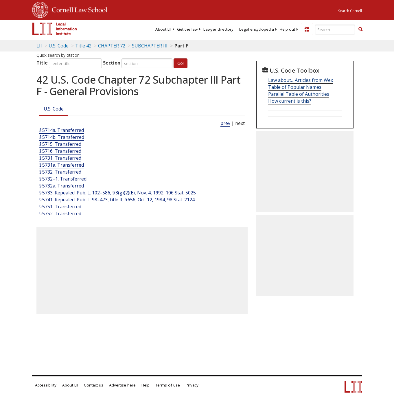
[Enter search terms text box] (335, 29)
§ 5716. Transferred (60, 151)
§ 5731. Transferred (60, 158)
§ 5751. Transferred (60, 206)
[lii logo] (54, 29)
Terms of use (167, 385)
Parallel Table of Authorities (298, 94)
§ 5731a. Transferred (61, 165)
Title (42, 63)
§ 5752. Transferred (60, 213)
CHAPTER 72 (111, 46)
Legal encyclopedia (256, 29)
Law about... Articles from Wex (300, 80)
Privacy (192, 385)
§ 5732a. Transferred (61, 186)
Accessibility (45, 385)
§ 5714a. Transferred (61, 130)
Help (145, 385)
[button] (360, 29)
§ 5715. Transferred (60, 144)
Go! (180, 63)
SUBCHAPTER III (149, 46)
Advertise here (122, 385)
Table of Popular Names (294, 87)
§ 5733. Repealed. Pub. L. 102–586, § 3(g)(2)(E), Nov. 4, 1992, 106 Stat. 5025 (117, 192)
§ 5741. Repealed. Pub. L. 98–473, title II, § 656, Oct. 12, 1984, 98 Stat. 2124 (117, 199)
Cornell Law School (77, 9)
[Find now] (360, 29)
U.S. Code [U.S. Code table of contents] (59, 46)
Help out (287, 29)
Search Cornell (350, 10)
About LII (163, 29)
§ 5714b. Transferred (61, 137)
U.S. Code (54, 109)
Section (111, 63)
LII (39, 46)
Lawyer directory (218, 29)
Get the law (187, 29)
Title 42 (83, 46)
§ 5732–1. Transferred (62, 179)
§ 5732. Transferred (60, 172)
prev (225, 123)
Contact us (93, 385)
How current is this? (289, 101)
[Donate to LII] (306, 29)
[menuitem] (163, 29)
